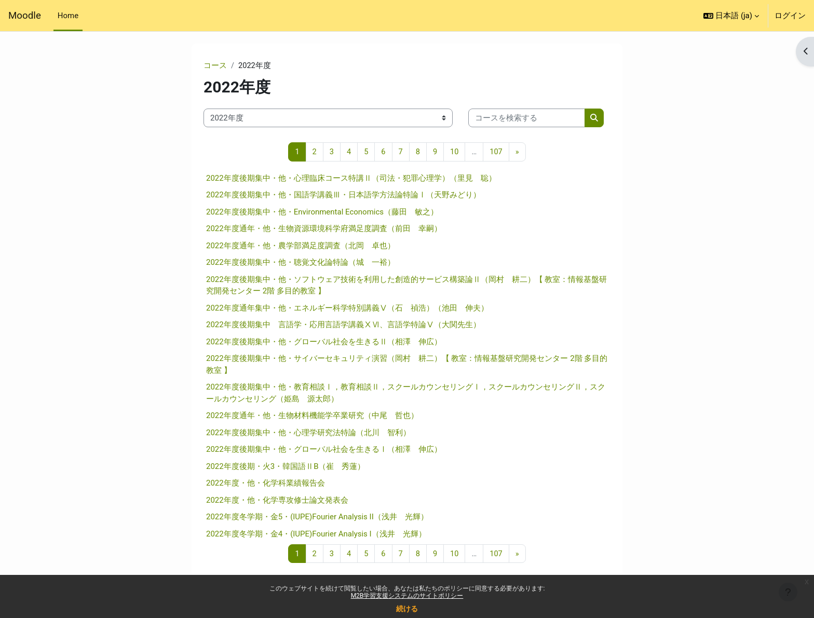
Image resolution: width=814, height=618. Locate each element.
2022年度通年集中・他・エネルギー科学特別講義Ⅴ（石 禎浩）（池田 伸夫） (347, 308)
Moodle (24, 15)
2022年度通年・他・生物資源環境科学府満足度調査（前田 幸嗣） (324, 229)
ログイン (790, 15)
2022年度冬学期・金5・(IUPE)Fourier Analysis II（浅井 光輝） (317, 517)
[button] (731, 15)
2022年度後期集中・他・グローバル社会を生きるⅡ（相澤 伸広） (324, 342)
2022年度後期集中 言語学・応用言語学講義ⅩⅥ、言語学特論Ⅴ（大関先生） (343, 325)
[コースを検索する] (526, 118)
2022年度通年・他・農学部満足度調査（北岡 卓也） (300, 246)
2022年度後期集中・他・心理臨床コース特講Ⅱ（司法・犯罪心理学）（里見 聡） (351, 178)
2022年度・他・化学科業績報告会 (265, 483)
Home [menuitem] (68, 15)
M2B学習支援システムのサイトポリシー (407, 595)
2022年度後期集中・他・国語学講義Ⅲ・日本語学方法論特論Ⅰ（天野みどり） (343, 195)
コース (215, 66)
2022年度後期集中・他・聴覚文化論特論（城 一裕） (300, 262)
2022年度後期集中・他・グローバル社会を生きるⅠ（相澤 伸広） (324, 449)
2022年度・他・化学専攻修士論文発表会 (277, 500)
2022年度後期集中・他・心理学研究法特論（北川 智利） (308, 433)
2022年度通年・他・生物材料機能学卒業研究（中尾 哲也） (312, 416)
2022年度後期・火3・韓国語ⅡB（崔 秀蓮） (285, 467)
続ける (407, 608)
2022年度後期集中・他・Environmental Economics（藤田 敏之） (322, 212)
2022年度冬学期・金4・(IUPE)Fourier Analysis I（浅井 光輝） (316, 534)
